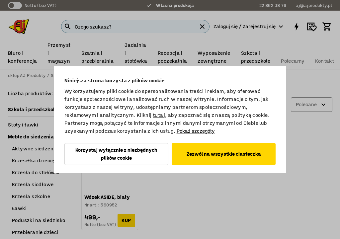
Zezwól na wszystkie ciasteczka (224, 154)
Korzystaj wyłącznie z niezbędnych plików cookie (116, 154)
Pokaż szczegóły (196, 131)
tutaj (159, 115)
